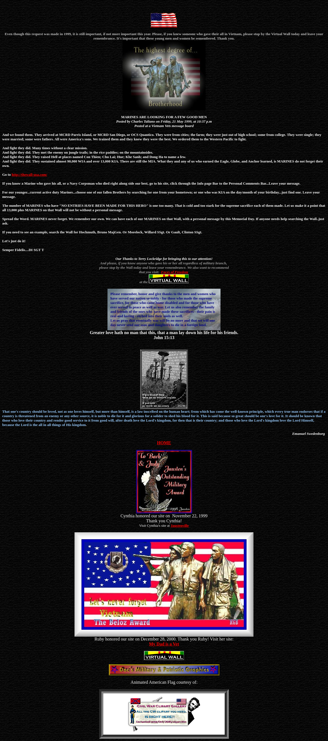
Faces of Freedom (174, 272)
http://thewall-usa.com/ (29, 174)
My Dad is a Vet (164, 644)
